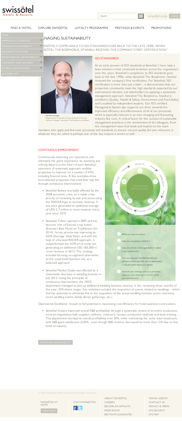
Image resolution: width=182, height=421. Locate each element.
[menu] (22, 35)
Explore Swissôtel (53, 28)
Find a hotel (21, 28)
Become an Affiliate (117, 406)
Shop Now (49, 411)
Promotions (161, 28)
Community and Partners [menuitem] (22, 62)
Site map (154, 414)
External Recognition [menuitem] (22, 68)
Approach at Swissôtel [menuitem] (22, 40)
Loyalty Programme (91, 28)
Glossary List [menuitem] (10, 73)
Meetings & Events (129, 28)
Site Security (157, 410)
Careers (109, 402)
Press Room (111, 410)
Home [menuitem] (5, 35)
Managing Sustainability (55, 342)
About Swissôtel (115, 398)
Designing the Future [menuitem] (22, 51)
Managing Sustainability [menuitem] (22, 46)
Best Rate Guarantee (118, 414)
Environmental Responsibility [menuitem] (22, 57)
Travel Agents (158, 398)
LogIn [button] (174, 16)
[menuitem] (118, 398)
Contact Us (157, 402)
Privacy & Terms (159, 406)
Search (141, 16)
